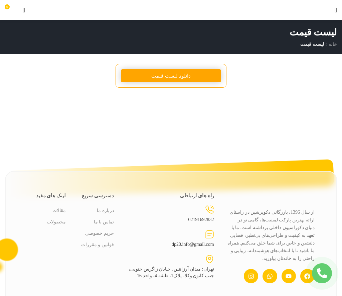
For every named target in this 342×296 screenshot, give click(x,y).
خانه (333, 44)
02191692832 (201, 219)
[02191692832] (209, 209)
